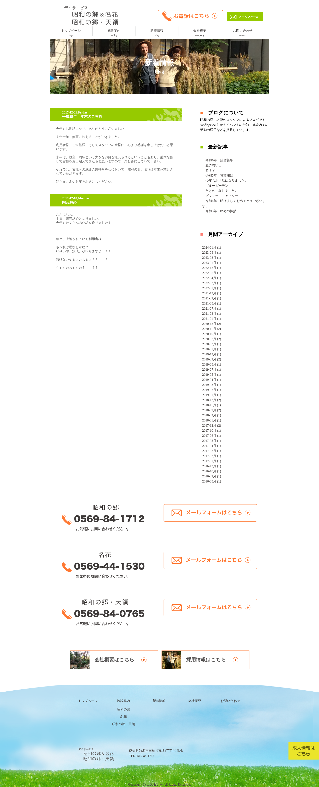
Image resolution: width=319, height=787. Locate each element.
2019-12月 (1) (211, 354)
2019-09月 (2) (211, 359)
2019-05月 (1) (211, 374)
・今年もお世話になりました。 (225, 180)
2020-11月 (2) (211, 329)
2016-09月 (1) (211, 476)
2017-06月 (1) (211, 435)
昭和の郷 (123, 709)
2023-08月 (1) (211, 252)
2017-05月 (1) (211, 440)
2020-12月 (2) (211, 323)
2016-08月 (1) (211, 481)
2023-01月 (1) (211, 262)
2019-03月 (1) (211, 384)
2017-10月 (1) (211, 430)
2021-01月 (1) (211, 318)
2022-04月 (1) (211, 278)
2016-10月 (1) (211, 471)
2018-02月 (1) (211, 415)
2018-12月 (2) (211, 400)
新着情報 (156, 33)
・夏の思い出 (212, 165)
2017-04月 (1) (211, 446)
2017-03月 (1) (211, 451)
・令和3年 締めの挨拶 (219, 211)
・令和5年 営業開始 (217, 175)
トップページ (71, 33)
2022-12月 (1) (211, 268)
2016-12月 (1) (211, 466)
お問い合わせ (242, 33)
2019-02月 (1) (211, 390)
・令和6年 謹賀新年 (217, 160)
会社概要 (199, 33)
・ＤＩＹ (208, 170)
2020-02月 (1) (211, 344)
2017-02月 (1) (211, 456)
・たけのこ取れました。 (220, 190)
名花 (123, 716)
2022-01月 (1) (211, 288)
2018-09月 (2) (211, 410)
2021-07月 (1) (211, 308)
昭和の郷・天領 (123, 724)
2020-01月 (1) (211, 349)
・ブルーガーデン (215, 185)
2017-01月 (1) (211, 461)
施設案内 (113, 33)
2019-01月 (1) (211, 395)
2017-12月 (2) (211, 425)
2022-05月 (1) (211, 273)
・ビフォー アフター (220, 196)
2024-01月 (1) (211, 247)
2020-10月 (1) (211, 334)
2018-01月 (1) (211, 420)
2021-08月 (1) (211, 303)
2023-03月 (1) (211, 257)
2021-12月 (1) (211, 293)
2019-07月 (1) (211, 369)
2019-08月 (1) (211, 364)
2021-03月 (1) (211, 313)
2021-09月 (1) (211, 298)
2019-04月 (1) (211, 379)
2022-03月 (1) (211, 283)
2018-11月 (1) (211, 405)
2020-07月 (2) (211, 339)
